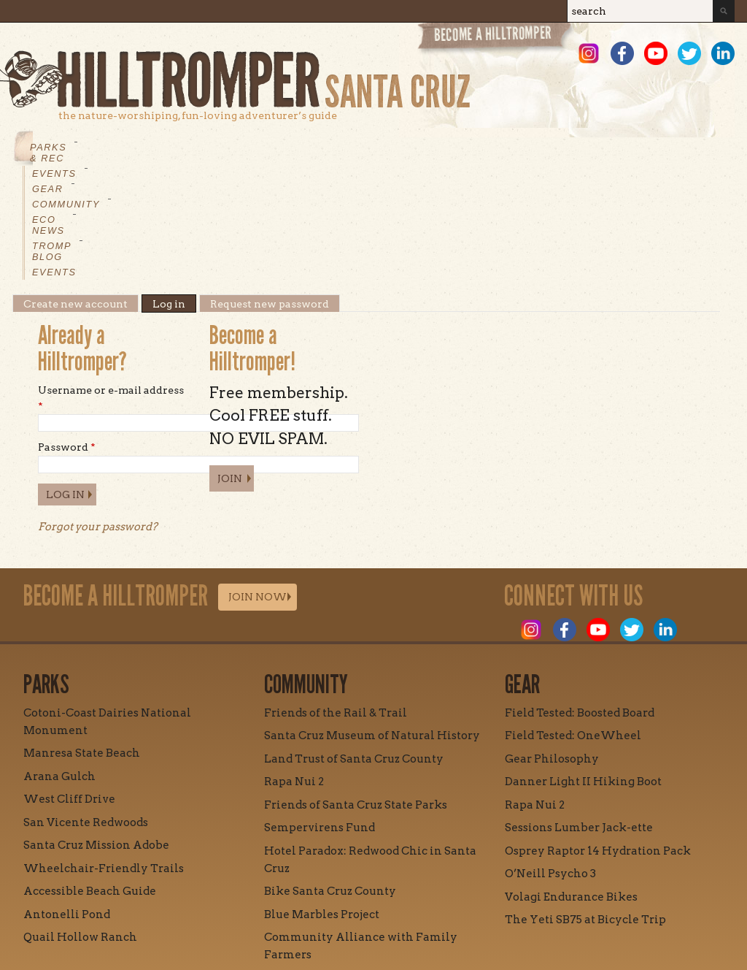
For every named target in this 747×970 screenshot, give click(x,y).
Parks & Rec (67, 147)
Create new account (75, 193)
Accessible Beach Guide (89, 780)
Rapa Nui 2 (294, 670)
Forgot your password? (98, 415)
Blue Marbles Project (321, 803)
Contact (308, 909)
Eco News (359, 147)
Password (67, 336)
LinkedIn (723, 53)
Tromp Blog (447, 147)
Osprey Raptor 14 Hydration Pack (598, 739)
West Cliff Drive (69, 688)
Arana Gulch (59, 665)
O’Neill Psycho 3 (550, 762)
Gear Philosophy (552, 647)
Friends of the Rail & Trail (335, 601)
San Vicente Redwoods (85, 711)
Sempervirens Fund (319, 716)
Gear (205, 147)
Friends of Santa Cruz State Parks (355, 693)
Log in (174, 193)
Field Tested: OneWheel (573, 624)
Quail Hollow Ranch (80, 826)
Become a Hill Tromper (495, 39)
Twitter (689, 53)
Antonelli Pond (66, 803)
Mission (237, 909)
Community (275, 147)
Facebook (622, 53)
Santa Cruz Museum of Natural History (372, 624)
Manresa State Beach (81, 642)
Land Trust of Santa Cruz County (354, 647)
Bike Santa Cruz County (330, 780)
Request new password (269, 193)
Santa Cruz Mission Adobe (96, 734)
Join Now (257, 486)
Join (229, 367)
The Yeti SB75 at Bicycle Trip (585, 808)
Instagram (588, 53)
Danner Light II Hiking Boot (583, 670)
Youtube (655, 53)
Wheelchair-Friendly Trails (103, 757)
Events (147, 147)
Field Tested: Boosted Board (579, 601)
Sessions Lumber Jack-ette (579, 716)
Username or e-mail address (111, 287)
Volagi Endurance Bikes (571, 786)
